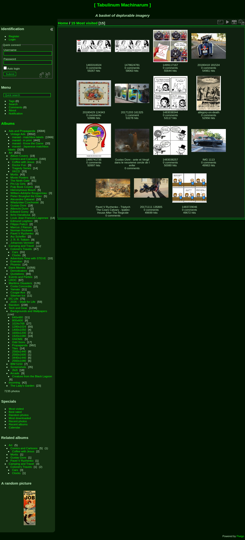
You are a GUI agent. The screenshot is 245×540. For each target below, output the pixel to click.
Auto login (12, 68)
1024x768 (18, 323)
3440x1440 (19, 357)
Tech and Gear (18, 307)
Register (14, 36)
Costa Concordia (21, 286)
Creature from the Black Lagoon (32, 376)
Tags (12, 101)
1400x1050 (19, 329)
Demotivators (19, 270)
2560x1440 (19, 351)
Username (10, 49)
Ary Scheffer (18, 236)
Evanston (16, 261)
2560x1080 (19, 360)
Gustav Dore (18, 205)
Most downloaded (20, 418)
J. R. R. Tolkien (20, 239)
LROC (13, 279)
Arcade (15, 373)
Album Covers (19, 155)
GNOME (17, 338)
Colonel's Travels (21, 248)
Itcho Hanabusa (20, 214)
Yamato (15, 289)
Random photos (19, 414)
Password (10, 58)
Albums (8, 123)
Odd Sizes (18, 342)
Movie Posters (19, 177)
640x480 (17, 317)
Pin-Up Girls (18, 183)
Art (10, 152)
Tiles (15, 348)
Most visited (16, 408)
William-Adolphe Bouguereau (29, 192)
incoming (14, 382)
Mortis (14, 174)
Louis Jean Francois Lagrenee (29, 217)
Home (63, 23)
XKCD (16, 171)
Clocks (16, 255)
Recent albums (18, 424)
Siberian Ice (18, 295)
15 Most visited (84, 23)
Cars (15, 252)
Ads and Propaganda (22, 130)
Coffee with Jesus (23, 161)
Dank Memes (17, 267)
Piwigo (240, 536)
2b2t (15, 370)
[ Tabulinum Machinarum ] (122, 4)
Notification (16, 113)
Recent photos (18, 421)
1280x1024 (19, 326)
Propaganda (20, 345)
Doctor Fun (19, 165)
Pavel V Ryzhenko (22, 233)
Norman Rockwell (22, 230)
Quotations (17, 273)
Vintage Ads (18, 133)
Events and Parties (21, 276)
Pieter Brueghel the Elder (26, 196)
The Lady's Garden (22, 385)
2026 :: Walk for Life (23, 301)
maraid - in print (22, 140)
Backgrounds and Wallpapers (29, 311)
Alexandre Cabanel (22, 199)
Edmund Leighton (22, 220)
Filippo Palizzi (19, 224)
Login (12, 39)
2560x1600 (19, 354)
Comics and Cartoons (24, 158)
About (12, 110)
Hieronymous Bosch (23, 189)
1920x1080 (19, 335)
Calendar (14, 427)
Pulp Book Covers (22, 186)
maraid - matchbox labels (28, 137)
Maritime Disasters (20, 283)
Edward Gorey (19, 211)
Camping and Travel (21, 245)
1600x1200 (19, 332)
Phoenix (16, 264)
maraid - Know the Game (28, 143)
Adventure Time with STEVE (28, 258)
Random (14, 304)
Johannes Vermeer (22, 242)
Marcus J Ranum (21, 227)
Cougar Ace (18, 292)
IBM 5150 (16, 363)
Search (13, 104)
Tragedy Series (21, 168)
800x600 (17, 320)
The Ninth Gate (20, 180)
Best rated (15, 411)
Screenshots (18, 366)
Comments (15, 107)
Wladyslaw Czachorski (25, 202)
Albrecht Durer (20, 208)
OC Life (13, 298)
